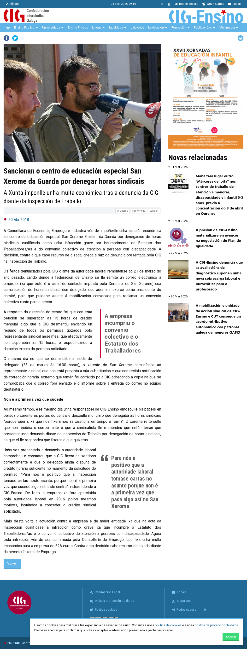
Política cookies (103, 609)
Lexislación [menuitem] (156, 27)
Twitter (15, 38)
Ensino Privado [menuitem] (78, 27)
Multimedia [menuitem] (227, 27)
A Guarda (122, 210)
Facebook (6, 38)
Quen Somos (213, 4)
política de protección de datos (216, 625)
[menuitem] (8, 27)
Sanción (154, 210)
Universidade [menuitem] (51, 27)
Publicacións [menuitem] (203, 27)
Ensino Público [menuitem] (24, 27)
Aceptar (231, 637)
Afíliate (12, 4)
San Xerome (138, 210)
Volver (12, 564)
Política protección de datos (112, 601)
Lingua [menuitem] (96, 27)
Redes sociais (186, 4)
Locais (234, 4)
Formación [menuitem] (178, 27)
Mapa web (182, 601)
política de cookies (168, 625)
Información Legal (105, 592)
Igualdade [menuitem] (116, 27)
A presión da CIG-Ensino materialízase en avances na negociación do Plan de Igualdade (218, 238)
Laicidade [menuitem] (137, 27)
